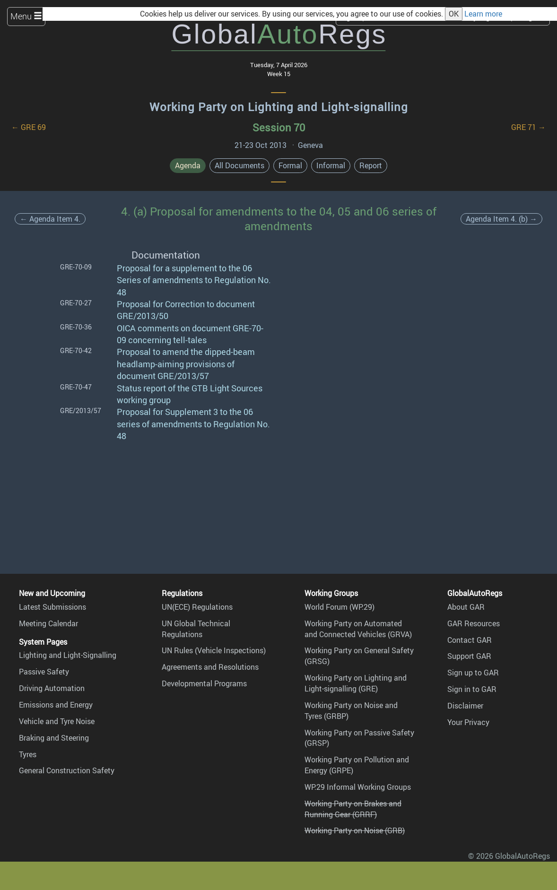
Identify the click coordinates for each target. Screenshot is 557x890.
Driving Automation (52, 688)
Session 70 (278, 127)
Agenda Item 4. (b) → (501, 219)
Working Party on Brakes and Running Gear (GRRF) (353, 809)
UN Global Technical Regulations (196, 628)
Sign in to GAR (471, 689)
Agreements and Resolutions (210, 667)
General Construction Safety (66, 770)
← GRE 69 (28, 127)
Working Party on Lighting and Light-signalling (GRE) (356, 683)
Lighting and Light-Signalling (67, 655)
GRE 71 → (528, 127)
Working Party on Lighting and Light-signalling (278, 106)
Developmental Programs (204, 683)
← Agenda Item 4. (50, 219)
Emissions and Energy (56, 705)
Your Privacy (468, 722)
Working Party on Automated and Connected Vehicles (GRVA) (358, 628)
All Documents (239, 165)
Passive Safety (44, 671)
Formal (290, 165)
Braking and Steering (54, 738)
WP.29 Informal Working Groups (358, 787)
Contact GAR (469, 640)
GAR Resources (473, 623)
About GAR (466, 607)
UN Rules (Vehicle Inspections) (214, 650)
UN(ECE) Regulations (197, 607)
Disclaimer (465, 705)
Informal (330, 165)
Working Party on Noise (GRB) (355, 830)
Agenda (187, 165)
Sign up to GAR (473, 672)
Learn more (483, 14)
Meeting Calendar (48, 623)
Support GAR (469, 656)
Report (370, 165)
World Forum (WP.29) (339, 607)
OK (454, 14)
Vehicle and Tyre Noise (57, 721)
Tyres (27, 754)
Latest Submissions (52, 607)
